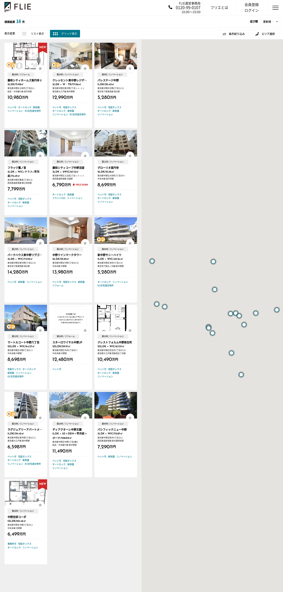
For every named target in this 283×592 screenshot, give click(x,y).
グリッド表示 (69, 33)
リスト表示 (37, 33)
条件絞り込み (237, 34)
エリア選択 (268, 34)
